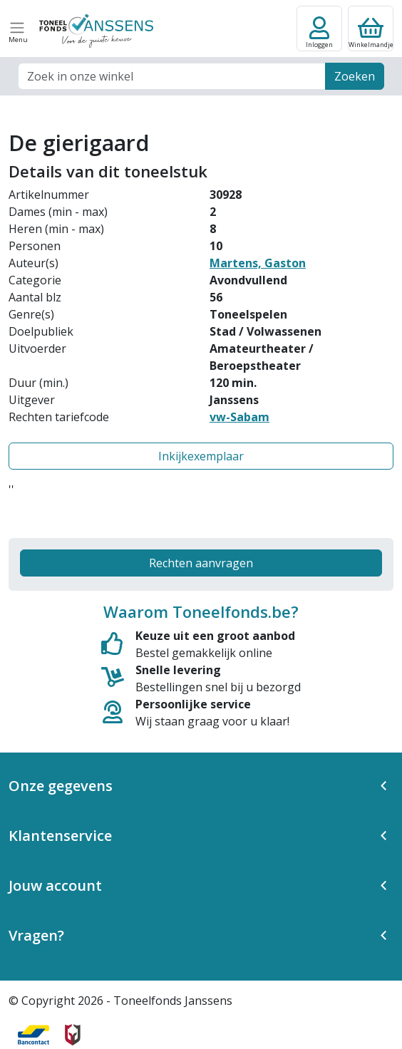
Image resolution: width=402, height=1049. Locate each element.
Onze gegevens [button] (61, 785)
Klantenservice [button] (60, 835)
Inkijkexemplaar (201, 456)
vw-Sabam (239, 417)
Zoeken (354, 76)
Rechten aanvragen (201, 563)
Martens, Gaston (258, 263)
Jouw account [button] (55, 885)
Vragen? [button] (36, 935)
